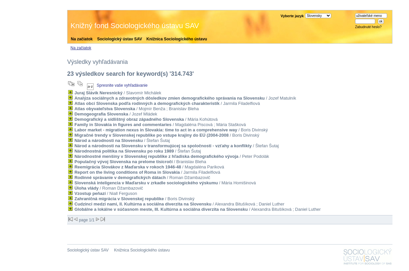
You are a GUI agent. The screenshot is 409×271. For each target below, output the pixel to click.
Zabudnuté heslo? (368, 27)
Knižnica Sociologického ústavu (177, 39)
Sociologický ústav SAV (119, 39)
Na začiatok (82, 39)
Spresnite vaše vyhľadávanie (122, 85)
